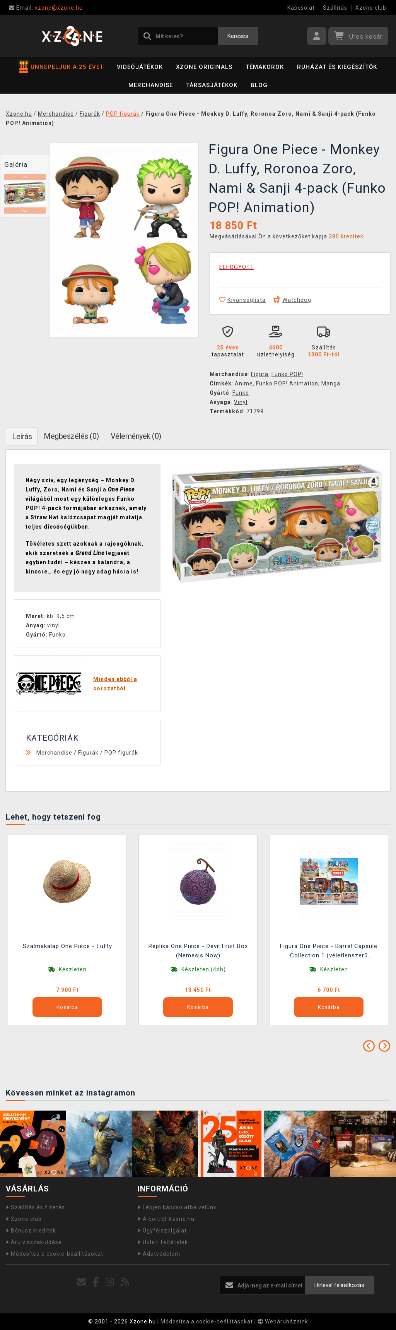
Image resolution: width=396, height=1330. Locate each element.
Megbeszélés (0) (71, 436)
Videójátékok (140, 66)
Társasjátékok (211, 85)
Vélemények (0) (136, 436)
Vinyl (241, 402)
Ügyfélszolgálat (162, 1230)
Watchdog (292, 299)
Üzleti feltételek (163, 1242)
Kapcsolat (301, 8)
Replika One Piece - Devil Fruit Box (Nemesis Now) (198, 951)
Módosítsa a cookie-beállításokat (54, 1254)
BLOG (259, 85)
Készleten (73, 969)
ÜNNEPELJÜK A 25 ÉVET (61, 67)
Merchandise (150, 85)
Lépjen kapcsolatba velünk (177, 1207)
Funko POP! (287, 374)
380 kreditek (346, 236)
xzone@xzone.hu (46, 8)
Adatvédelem (159, 1254)
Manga (330, 383)
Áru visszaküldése (34, 1242)
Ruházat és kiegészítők (337, 66)
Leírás (22, 436)
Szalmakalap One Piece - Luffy (67, 946)
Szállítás (335, 8)
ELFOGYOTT (236, 267)
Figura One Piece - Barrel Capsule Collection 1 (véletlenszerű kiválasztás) (328, 952)
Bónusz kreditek (31, 1230)
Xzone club (370, 8)
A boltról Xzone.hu (166, 1219)
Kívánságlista (242, 299)
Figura (259, 374)
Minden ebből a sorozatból (115, 684)
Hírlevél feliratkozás (339, 1285)
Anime (244, 383)
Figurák (88, 753)
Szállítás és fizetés (35, 1207)
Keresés (237, 36)
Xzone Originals (204, 66)
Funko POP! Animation (287, 383)
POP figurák (121, 753)
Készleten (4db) (203, 969)
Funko (240, 393)
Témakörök (265, 66)
